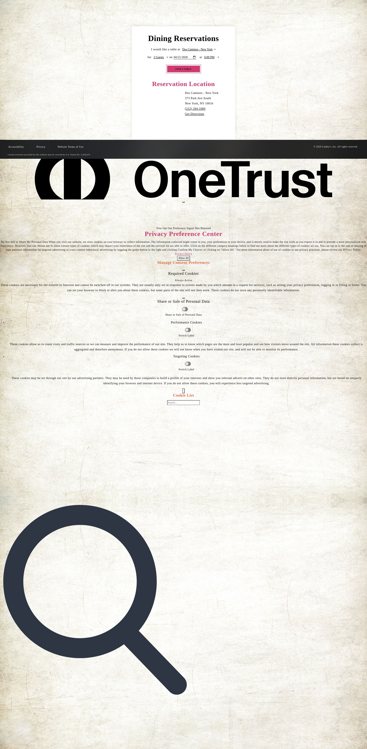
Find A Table (183, 69)
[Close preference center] (183, 202)
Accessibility (16, 146)
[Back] (183, 390)
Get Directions (194, 113)
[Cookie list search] (183, 402)
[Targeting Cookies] (188, 364)
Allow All (183, 258)
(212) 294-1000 (195, 108)
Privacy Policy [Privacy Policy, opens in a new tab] (183, 253)
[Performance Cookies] (188, 330)
